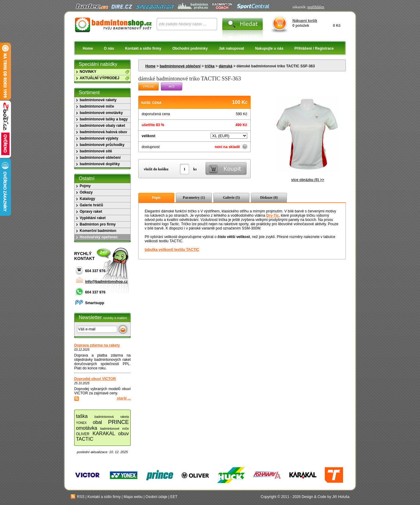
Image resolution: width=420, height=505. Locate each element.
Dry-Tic (272, 215)
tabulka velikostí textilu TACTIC (172, 249)
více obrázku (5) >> (307, 180)
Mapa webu (133, 497)
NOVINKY (88, 71)
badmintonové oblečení (180, 66)
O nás (109, 48)
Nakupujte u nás (269, 48)
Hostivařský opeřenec (99, 237)
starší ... (124, 398)
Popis (156, 197)
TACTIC (84, 439)
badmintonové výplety (99, 138)
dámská (225, 66)
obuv (123, 433)
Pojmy (85, 186)
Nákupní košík (304, 21)
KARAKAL (103, 433)
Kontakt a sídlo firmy (143, 48)
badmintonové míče (97, 106)
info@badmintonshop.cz (106, 281)
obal (97, 422)
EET (173, 497)
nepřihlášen (315, 7)
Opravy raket (91, 211)
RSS (78, 497)
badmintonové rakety (98, 100)
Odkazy (86, 192)
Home (88, 48)
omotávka (86, 428)
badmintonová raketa (112, 416)
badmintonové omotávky (101, 113)
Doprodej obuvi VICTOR (95, 379)
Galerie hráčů (91, 205)
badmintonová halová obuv (103, 132)
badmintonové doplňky (100, 164)
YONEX (81, 423)
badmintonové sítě (96, 151)
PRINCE (118, 422)
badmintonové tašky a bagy (104, 119)
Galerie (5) (231, 197)
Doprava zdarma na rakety (97, 345)
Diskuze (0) (269, 197)
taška (82, 416)
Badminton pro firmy (98, 224)
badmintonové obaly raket (102, 125)
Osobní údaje (156, 497)
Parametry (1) (194, 197)
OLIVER (82, 434)
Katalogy (87, 199)
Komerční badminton (98, 231)
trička (210, 66)
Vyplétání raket (93, 218)
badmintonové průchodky (102, 145)
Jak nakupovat (231, 48)
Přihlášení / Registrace (314, 48)
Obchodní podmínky (190, 48)
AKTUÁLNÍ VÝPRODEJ (99, 78)
